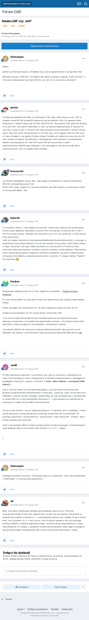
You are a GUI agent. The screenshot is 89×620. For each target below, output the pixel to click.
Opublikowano (24, 60)
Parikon (14, 281)
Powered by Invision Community (44, 615)
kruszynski (16, 171)
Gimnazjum (14, 33)
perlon (14, 107)
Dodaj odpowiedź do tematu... (22, 571)
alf (12, 501)
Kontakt (54, 609)
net (80, 332)
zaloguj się (15, 559)
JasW (13, 365)
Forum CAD (11, 12)
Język (21, 609)
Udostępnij (21, 587)
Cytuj (12, 95)
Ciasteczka (66, 609)
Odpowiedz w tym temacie (45, 46)
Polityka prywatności (37, 609)
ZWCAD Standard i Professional (34, 36)
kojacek (15, 217)
